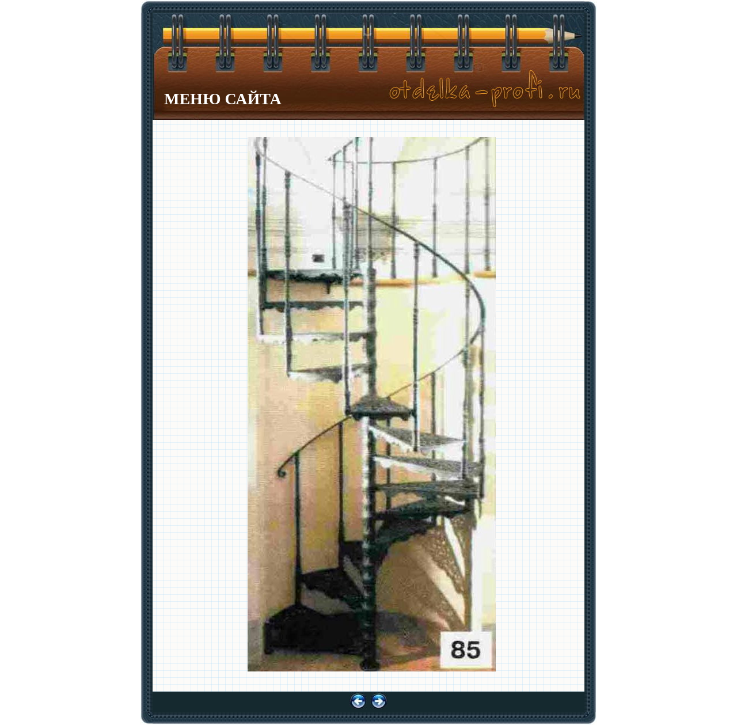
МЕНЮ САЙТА (223, 99)
